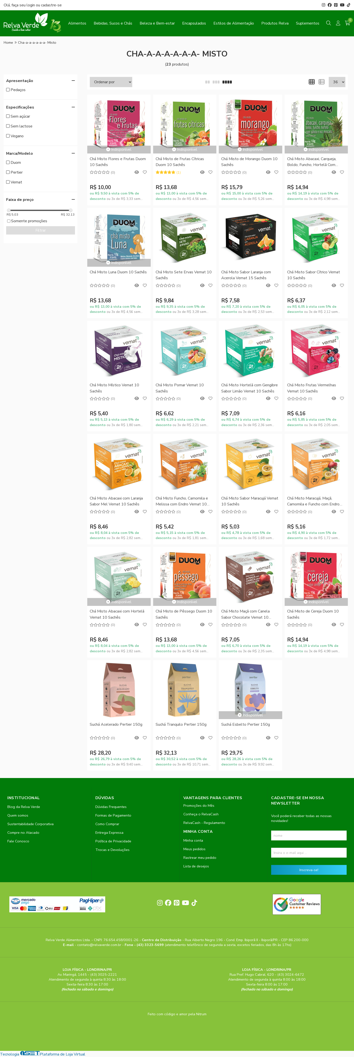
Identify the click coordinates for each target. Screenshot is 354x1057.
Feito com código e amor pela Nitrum (177, 1014)
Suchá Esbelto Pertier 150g (245, 724)
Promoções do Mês (198, 805)
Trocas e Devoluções (112, 849)
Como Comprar (107, 823)
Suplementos (307, 23)
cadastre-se (51, 5)
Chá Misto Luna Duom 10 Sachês (118, 272)
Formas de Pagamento (113, 815)
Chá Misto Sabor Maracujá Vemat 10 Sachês (249, 501)
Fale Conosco (18, 841)
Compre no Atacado (23, 832)
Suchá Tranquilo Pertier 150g (181, 724)
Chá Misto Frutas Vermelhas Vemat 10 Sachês (311, 388)
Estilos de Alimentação (233, 23)
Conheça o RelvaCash (201, 814)
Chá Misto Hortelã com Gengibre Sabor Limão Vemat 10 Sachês (249, 388)
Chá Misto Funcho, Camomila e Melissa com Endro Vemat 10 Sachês (182, 502)
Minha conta (193, 840)
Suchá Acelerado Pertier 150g (116, 724)
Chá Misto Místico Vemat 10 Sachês (114, 388)
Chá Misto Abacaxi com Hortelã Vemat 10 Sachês (117, 614)
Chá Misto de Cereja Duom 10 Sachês (313, 614)
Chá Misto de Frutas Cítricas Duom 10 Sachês (180, 161)
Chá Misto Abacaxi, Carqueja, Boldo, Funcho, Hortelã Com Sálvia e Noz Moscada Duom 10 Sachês (314, 162)
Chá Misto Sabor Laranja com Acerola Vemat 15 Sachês (246, 275)
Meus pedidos (194, 849)
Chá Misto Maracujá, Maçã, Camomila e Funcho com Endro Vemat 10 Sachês (313, 502)
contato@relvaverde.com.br (99, 944)
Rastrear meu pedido (199, 857)
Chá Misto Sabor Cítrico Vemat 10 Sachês (313, 275)
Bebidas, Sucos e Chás (113, 23)
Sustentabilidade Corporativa (30, 823)
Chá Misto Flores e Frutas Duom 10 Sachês (118, 161)
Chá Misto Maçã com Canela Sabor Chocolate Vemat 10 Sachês (245, 615)
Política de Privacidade (113, 841)
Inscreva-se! (308, 869)
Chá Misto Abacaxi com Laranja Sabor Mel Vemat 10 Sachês (116, 501)
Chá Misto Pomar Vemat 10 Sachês (180, 388)
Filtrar (40, 230)
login (31, 5)
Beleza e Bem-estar (157, 23)
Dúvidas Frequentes (111, 806)
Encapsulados (194, 23)
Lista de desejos (196, 866)
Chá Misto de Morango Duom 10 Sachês (249, 161)
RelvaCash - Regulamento (204, 822)
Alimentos (77, 23)
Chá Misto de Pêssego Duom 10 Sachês (184, 614)
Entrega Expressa (109, 832)
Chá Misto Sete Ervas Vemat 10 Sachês (184, 275)
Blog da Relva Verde (23, 806)
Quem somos (17, 815)
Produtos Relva (275, 23)
